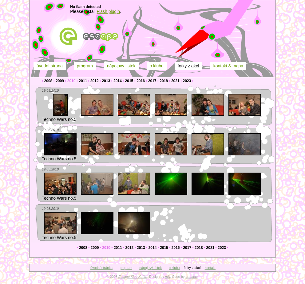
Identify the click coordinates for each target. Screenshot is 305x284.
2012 (94, 81)
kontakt (210, 268)
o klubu (157, 65)
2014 (117, 81)
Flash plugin (108, 11)
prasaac (191, 276)
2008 (48, 81)
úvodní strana (50, 65)
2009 (60, 81)
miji (167, 276)
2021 (175, 81)
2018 (164, 81)
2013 (106, 81)
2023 (187, 81)
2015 (129, 81)
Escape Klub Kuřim (132, 276)
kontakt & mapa (228, 65)
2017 (152, 81)
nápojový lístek (121, 65)
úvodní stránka (101, 268)
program (85, 65)
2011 (83, 81)
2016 (141, 81)
